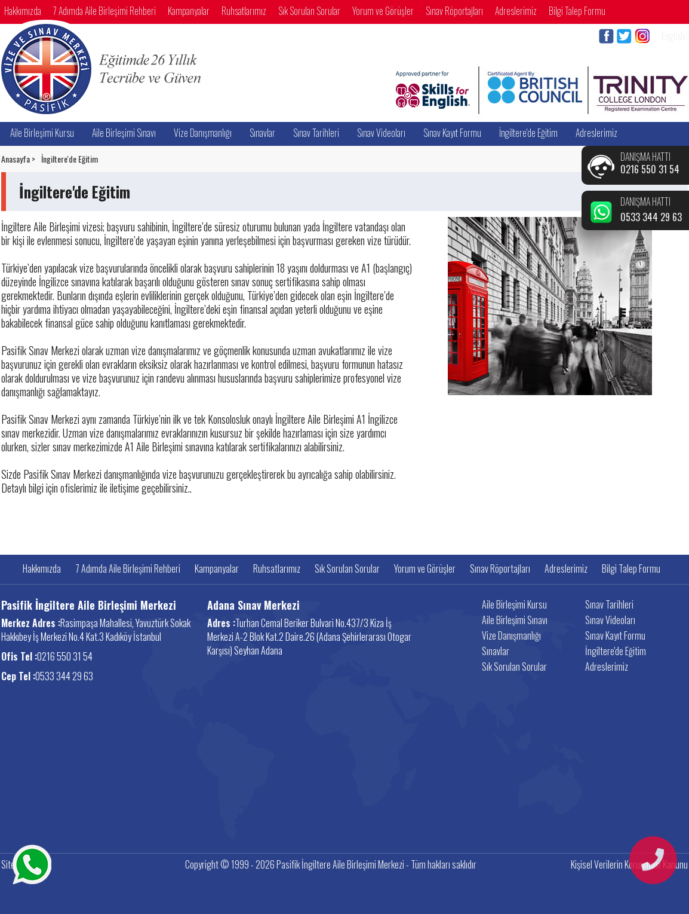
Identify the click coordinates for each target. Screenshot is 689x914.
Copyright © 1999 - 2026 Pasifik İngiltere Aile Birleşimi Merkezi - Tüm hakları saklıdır (330, 864)
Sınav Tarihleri (316, 133)
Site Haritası (22, 864)
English (673, 36)
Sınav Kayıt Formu (452, 133)
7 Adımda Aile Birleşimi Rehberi (104, 11)
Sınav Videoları (381, 133)
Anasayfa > (18, 159)
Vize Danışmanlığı (203, 133)
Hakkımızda (22, 11)
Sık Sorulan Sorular (309, 11)
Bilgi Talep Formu (577, 11)
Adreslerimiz (516, 11)
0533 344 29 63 (651, 217)
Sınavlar (262, 133)
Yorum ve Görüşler (383, 11)
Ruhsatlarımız (244, 11)
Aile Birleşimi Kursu (42, 133)
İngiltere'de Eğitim (528, 133)
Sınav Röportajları (454, 11)
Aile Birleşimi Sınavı (124, 133)
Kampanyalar (189, 11)
